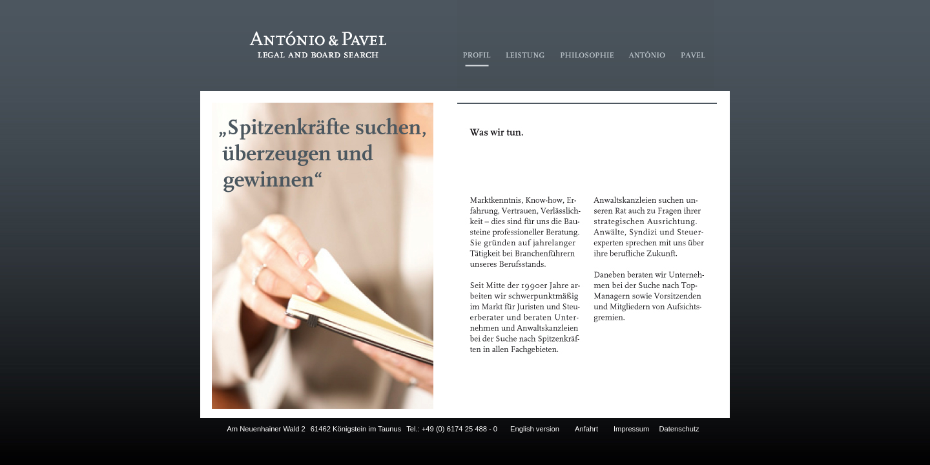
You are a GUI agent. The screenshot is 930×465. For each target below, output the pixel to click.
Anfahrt (586, 429)
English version (534, 429)
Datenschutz (679, 429)
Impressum (631, 429)
